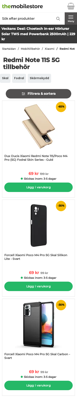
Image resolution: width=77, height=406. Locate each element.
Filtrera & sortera (38, 94)
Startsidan (9, 48)
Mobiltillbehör (30, 48)
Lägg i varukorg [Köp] (38, 187)
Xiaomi (49, 48)
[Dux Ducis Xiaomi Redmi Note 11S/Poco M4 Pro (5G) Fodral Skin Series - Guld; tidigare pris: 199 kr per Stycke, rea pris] (38, 133)
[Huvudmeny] (71, 18)
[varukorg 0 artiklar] (71, 6)
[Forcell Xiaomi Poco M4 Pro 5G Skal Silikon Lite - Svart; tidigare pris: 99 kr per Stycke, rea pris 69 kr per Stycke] (38, 232)
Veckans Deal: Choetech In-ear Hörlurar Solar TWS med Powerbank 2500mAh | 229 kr (38, 34)
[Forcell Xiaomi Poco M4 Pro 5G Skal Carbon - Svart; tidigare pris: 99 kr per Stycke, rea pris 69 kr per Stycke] (38, 331)
